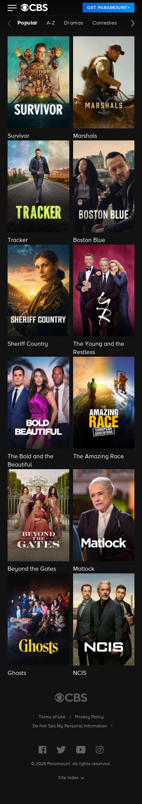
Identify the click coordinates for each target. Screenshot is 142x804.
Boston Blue (89, 240)
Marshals (85, 136)
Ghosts (17, 673)
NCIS (79, 673)
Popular (27, 23)
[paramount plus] (34, 7)
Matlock (83, 569)
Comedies (104, 23)
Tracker (18, 240)
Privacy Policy (89, 717)
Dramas (73, 23)
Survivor (18, 136)
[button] (12, 8)
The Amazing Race (98, 457)
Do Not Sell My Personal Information (70, 726)
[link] (108, 7)
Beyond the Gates (32, 569)
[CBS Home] (71, 697)
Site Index (68, 778)
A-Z (51, 23)
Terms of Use (52, 717)
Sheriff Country (28, 344)
